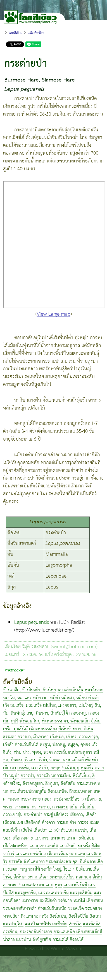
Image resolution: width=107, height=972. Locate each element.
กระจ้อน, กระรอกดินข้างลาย (27, 931)
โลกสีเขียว (15, 33)
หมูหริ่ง (84, 846)
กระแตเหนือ (64, 931)
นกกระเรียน (61, 775)
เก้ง (6, 705)
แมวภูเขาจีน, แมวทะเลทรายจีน (42, 893)
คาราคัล (15, 861)
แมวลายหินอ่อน (80, 838)
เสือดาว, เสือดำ (83, 814)
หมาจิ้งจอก (94, 690)
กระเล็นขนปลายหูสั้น (28, 791)
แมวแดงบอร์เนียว (30, 854)
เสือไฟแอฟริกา (15, 846)
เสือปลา (40, 830)
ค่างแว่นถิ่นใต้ (26, 744)
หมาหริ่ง (41, 916)
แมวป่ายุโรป (13, 924)
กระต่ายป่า (33, 814)
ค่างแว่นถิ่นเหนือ (52, 908)
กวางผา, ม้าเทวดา (33, 737)
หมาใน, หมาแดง (17, 698)
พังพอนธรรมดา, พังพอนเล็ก (66, 721)
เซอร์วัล (75, 924)
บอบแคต (77, 854)
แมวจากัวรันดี (75, 885)
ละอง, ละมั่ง (52, 799)
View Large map (53, 314)
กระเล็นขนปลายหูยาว (73, 752)
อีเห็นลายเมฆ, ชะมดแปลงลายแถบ (52, 881)
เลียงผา (9, 768)
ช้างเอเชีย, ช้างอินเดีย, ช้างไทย (29, 690)
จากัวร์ (8, 854)
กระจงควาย (31, 799)
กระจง (82, 822)
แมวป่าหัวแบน (61, 830)
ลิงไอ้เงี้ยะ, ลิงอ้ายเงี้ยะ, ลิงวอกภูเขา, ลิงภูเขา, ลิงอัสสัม (49, 779)
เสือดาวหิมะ (57, 854)
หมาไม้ (34, 869)
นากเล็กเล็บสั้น (70, 690)
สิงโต (95, 846)
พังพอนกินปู (30, 721)
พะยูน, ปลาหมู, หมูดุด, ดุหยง (65, 744)
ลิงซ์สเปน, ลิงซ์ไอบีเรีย (70, 916)
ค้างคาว (48, 822)
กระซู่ (48, 814)
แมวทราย (30, 900)
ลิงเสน (95, 916)
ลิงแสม (27, 916)
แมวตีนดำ (68, 846)
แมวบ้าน (23, 939)
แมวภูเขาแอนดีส (44, 846)
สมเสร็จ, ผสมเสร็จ (26, 705)
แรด (97, 791)
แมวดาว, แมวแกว (49, 838)
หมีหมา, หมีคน (74, 698)
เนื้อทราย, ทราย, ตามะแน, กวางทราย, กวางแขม (52, 803)
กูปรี (14, 721)
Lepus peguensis (31, 622)
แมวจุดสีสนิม (81, 893)
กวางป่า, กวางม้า (35, 775)
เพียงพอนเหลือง (43, 729)
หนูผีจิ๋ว (87, 768)
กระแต (62, 822)
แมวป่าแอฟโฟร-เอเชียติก (46, 924)
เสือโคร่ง (61, 814)
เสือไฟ (26, 830)
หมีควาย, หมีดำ (46, 698)
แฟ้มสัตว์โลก (36, 33)
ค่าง (73, 822)
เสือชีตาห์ (32, 822)
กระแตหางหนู (15, 869)
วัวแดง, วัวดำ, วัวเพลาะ (44, 760)
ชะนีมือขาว (74, 799)
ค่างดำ (93, 698)
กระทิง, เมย (27, 768)
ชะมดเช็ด (76, 908)
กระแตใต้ (60, 939)
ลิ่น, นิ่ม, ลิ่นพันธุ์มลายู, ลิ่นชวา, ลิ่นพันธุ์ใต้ (52, 709)
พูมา (58, 885)
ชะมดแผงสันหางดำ (19, 908)
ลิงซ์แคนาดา (34, 861)
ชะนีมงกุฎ (70, 768)
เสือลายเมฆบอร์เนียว (57, 877)
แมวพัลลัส (92, 924)
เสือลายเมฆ (13, 822)
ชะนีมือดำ (48, 900)
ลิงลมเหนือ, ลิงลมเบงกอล (70, 791)
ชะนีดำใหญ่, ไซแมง (58, 869)
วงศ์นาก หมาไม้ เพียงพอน (80, 900)
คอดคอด (83, 877)
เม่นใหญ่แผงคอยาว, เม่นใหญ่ (68, 705)
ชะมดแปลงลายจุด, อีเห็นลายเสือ (74, 861)
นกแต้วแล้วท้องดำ (82, 760)
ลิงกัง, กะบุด (50, 768)
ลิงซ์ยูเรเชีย (41, 939)
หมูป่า (14, 775)
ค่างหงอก (11, 799)
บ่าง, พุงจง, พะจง (38, 752)
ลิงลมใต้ (77, 939)
